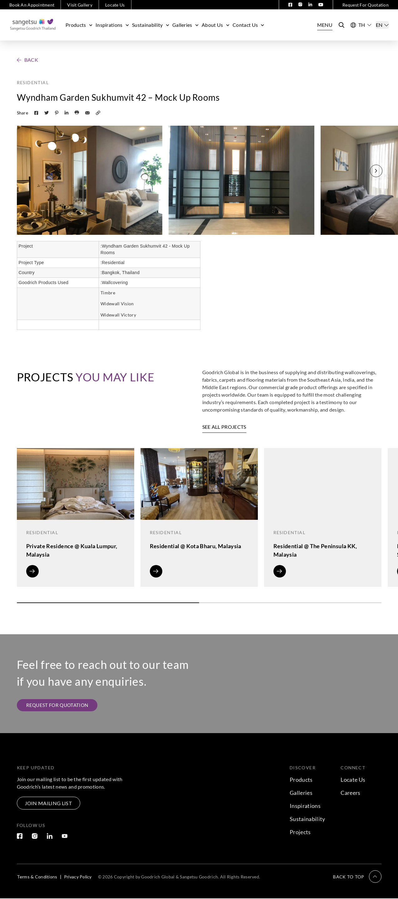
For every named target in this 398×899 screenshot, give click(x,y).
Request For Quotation (365, 4)
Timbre (108, 292)
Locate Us (115, 4)
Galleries (185, 25)
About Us (215, 25)
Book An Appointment (31, 4)
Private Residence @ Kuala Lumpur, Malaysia (71, 550)
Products (79, 25)
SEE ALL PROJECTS (224, 427)
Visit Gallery (79, 4)
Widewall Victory (118, 314)
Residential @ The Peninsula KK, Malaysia (315, 550)
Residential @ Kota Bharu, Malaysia (195, 546)
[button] (376, 171)
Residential (33, 82)
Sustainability (150, 25)
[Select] (382, 25)
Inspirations (112, 25)
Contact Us (248, 25)
